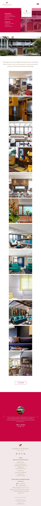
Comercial (7, 22)
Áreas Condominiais (9, 19)
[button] (38, 4)
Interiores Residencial (9, 15)
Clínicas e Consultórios (9, 23)
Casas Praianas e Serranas (10, 16)
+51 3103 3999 (20, 483)
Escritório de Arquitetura (21, 479)
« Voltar (20, 382)
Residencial (8, 13)
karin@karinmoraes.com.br (20, 487)
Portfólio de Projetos (20, 459)
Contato (20, 481)
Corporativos (7, 24)
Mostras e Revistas (8, 26)
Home (20, 457)
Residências (7, 18)
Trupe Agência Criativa (20, 503)
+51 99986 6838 (20, 485)
